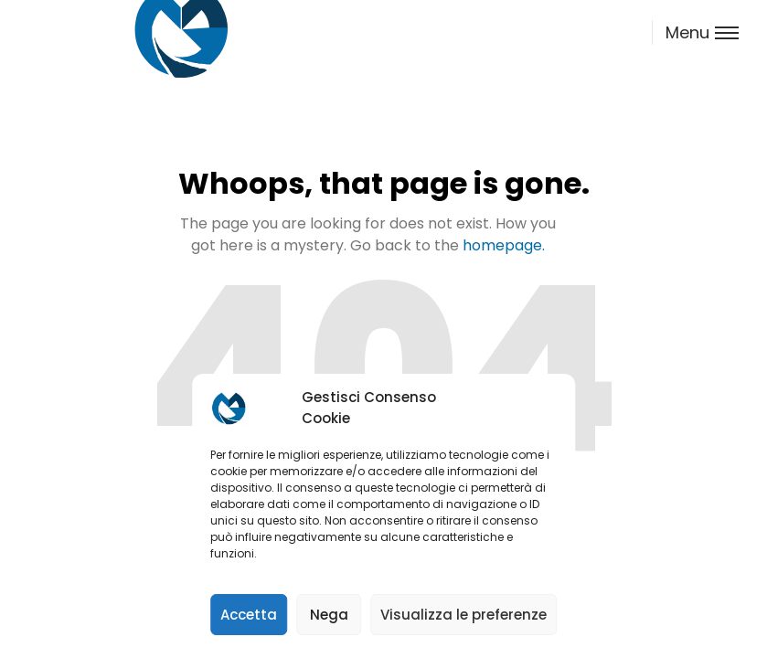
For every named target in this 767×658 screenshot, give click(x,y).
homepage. (504, 245)
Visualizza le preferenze (463, 614)
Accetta (248, 614)
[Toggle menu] (695, 32)
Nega (329, 614)
